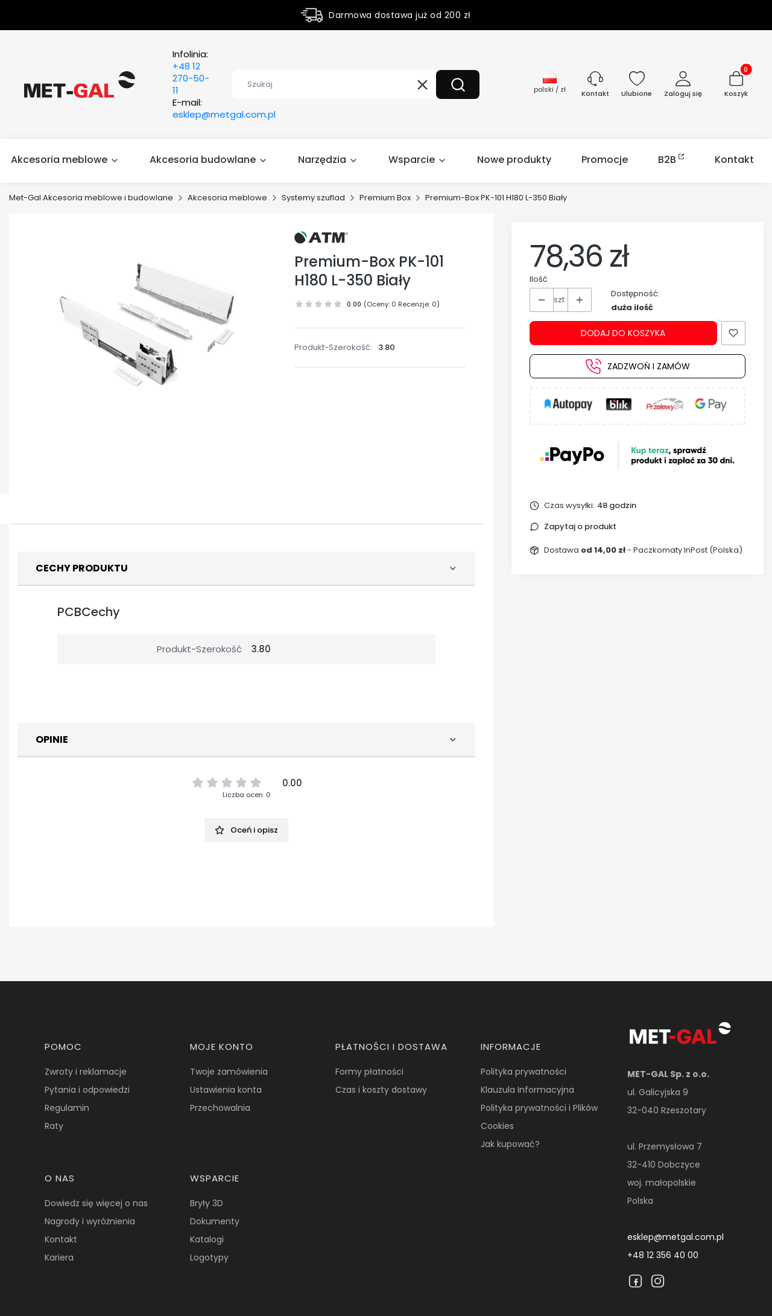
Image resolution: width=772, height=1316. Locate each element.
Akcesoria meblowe (227, 197)
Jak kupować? (510, 1144)
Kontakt (61, 1239)
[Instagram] (658, 1281)
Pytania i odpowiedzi (87, 1090)
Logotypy (209, 1257)
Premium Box (385, 197)
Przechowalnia (220, 1108)
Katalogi (207, 1239)
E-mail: (224, 109)
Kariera (59, 1257)
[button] (457, 84)
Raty (54, 1126)
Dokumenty (214, 1221)
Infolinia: (190, 72)
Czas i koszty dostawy (381, 1090)
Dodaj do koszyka (623, 333)
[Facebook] (635, 1281)
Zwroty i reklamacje (86, 1072)
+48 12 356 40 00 (662, 1255)
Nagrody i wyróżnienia (90, 1221)
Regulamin (67, 1108)
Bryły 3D (206, 1203)
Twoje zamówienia (229, 1072)
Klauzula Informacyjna (527, 1090)
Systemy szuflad (313, 197)
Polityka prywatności (523, 1072)
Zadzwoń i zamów (638, 366)
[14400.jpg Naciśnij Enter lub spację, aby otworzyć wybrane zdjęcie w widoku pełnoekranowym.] (151, 325)
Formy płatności (369, 1072)
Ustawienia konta (226, 1090)
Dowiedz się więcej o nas (96, 1203)
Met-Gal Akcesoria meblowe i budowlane (91, 197)
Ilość (539, 279)
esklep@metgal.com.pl (675, 1237)
